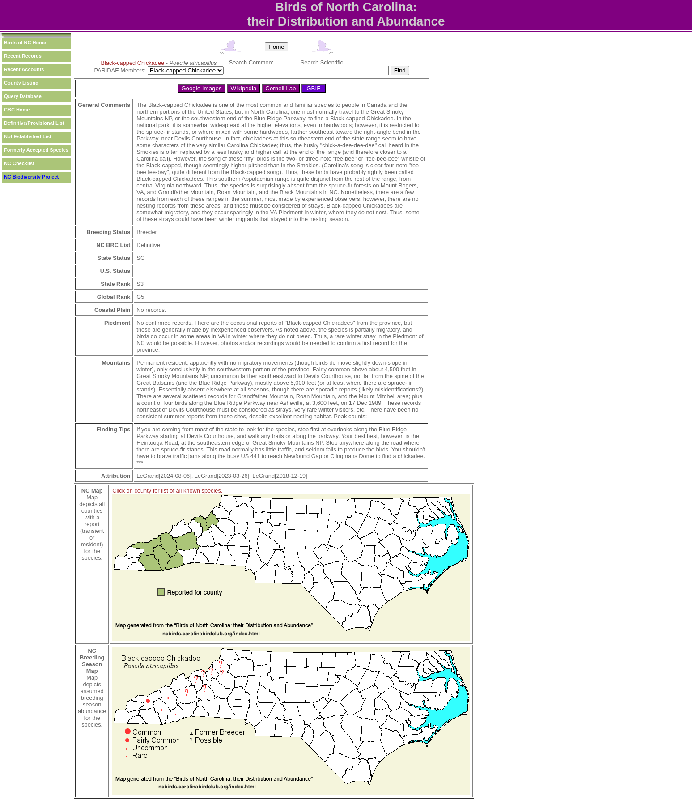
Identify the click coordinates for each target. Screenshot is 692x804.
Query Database (23, 96)
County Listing (21, 82)
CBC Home (17, 109)
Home (276, 46)
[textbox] (268, 70)
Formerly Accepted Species (36, 150)
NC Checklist (19, 163)
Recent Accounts (24, 69)
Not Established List (27, 136)
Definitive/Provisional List (34, 123)
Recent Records (23, 56)
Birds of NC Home (25, 42)
